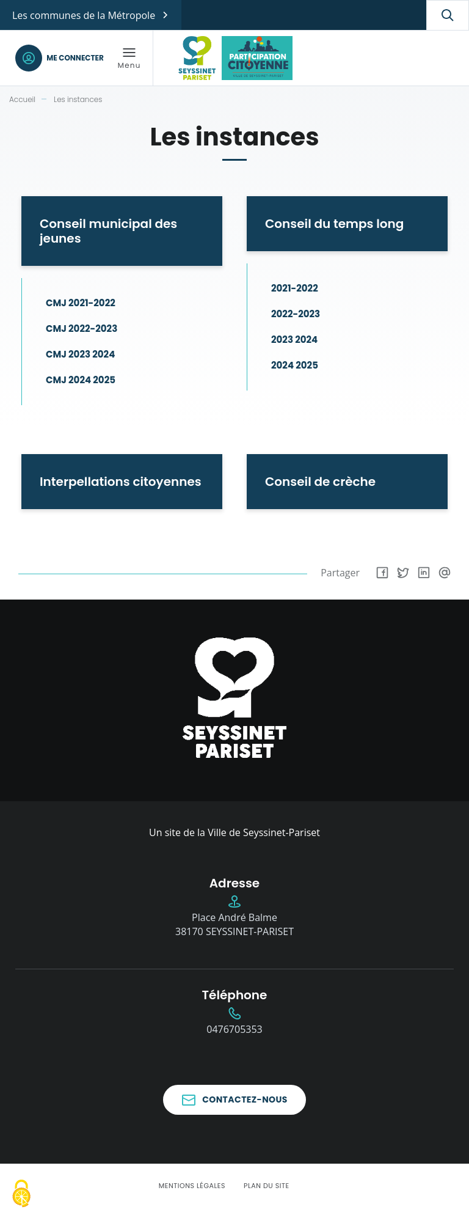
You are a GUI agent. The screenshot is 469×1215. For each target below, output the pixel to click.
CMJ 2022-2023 (81, 328)
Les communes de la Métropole (83, 15)
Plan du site (266, 1186)
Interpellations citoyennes (121, 481)
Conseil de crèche (320, 481)
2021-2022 (294, 288)
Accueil (22, 99)
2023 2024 (294, 339)
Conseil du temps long (334, 223)
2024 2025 (294, 365)
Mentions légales (192, 1186)
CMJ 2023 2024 (80, 354)
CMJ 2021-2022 (80, 302)
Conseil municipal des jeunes (108, 231)
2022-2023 (295, 313)
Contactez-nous (245, 1099)
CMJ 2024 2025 (80, 379)
